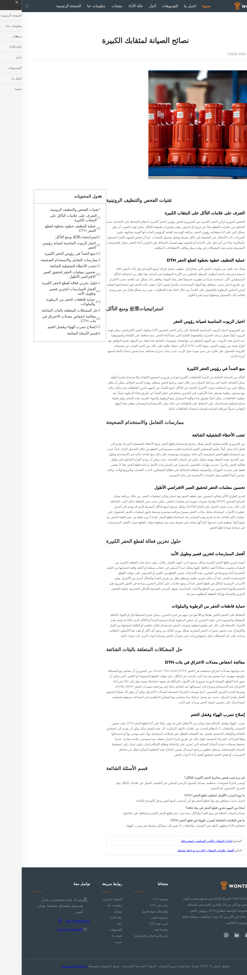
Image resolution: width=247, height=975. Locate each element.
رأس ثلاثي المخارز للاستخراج (130, 936)
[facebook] (232, 935)
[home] (228, 6)
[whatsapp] (204, 935)
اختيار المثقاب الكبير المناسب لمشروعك (185, 841)
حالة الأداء (114, 6)
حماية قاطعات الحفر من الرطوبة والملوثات (49, 301)
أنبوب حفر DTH (137, 923)
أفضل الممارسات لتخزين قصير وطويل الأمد (51, 291)
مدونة (184, 6)
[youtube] (225, 935)
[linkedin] (215, 935)
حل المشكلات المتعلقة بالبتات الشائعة (48, 310)
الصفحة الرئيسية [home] (47, 6)
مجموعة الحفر (138, 917)
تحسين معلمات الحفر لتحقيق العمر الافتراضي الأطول (48, 274)
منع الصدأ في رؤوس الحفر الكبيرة (48, 253)
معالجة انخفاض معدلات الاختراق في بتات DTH (47, 318)
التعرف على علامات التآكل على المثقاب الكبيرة (51, 217)
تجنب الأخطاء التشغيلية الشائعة (51, 266)
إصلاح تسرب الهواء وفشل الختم (50, 327)
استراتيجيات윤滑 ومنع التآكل (55, 237)
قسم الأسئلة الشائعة (60, 333)
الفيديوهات (148, 6)
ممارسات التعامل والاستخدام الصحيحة (47, 260)
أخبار (130, 6)
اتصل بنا (168, 6)
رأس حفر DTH (137, 905)
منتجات (95, 6)
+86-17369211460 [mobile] (52, 921)
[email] (48, 929)
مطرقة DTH (139, 899)
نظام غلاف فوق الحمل (133, 911)
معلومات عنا (74, 6)
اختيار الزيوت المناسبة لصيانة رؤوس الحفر (47, 245)
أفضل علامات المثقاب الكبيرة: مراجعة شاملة (184, 850)
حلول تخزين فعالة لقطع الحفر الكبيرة (48, 283)
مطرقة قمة (140, 929)
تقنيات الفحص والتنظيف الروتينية (52, 209)
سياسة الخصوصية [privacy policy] (53, 966)
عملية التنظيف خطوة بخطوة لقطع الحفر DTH (48, 228)
